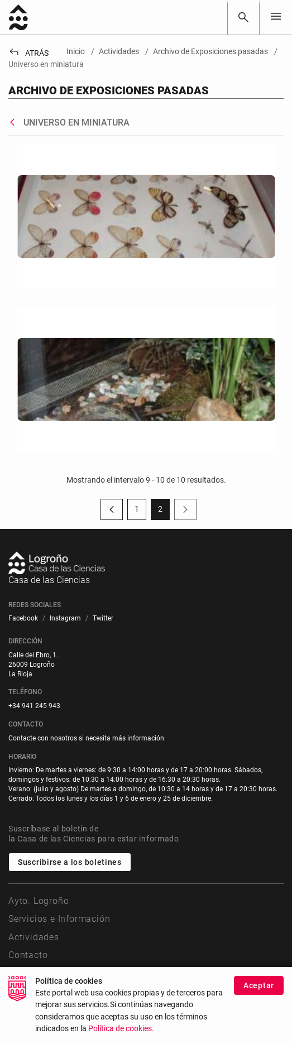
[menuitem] (23, 618)
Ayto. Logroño (38, 901)
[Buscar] (243, 17)
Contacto (27, 955)
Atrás (28, 53)
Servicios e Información (59, 918)
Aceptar (258, 991)
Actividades (33, 937)
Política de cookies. (121, 1035)
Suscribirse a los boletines (70, 862)
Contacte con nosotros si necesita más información (86, 738)
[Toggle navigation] (276, 17)
